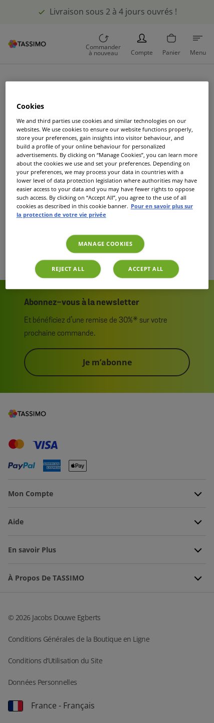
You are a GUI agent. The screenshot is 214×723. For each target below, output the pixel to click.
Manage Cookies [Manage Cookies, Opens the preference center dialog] (105, 244)
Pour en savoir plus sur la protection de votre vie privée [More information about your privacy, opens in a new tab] (105, 211)
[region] (107, 185)
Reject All (68, 269)
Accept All (145, 269)
